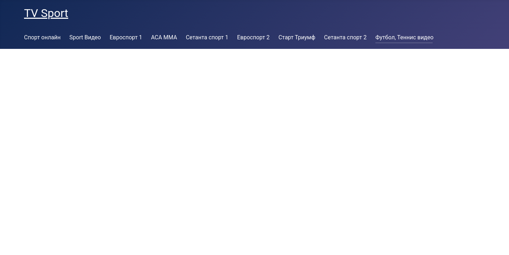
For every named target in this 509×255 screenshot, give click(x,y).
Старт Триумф (297, 37)
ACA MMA (164, 37)
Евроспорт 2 (253, 37)
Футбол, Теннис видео (404, 37)
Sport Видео (85, 37)
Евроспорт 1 (126, 37)
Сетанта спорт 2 (345, 37)
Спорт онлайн (42, 37)
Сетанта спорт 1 (207, 37)
